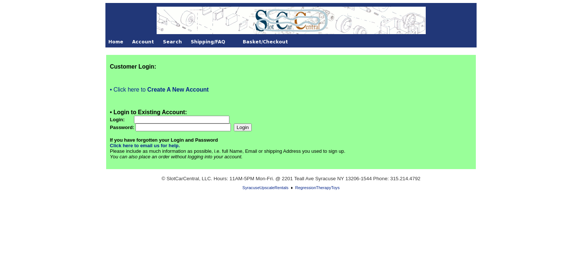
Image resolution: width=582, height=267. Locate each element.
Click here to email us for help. (145, 145)
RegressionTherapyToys (317, 187)
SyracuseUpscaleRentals (265, 187)
